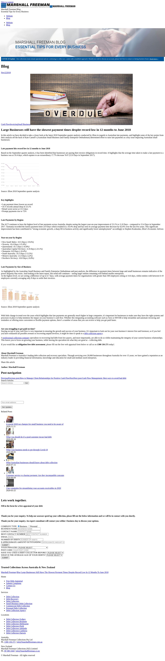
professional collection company (16, 338)
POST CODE (6, 550)
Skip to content (7, 2)
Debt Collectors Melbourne (17, 624)
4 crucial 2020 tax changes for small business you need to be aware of (34, 424)
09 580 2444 (9, 651)
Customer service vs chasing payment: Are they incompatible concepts (35, 475)
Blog (8, 588)
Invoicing (14, 124)
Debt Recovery (12, 599)
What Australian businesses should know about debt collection (31, 462)
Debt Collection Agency (16, 610)
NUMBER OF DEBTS (10, 539)
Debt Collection (12, 597)
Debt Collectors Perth (15, 626)
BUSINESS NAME (9, 529)
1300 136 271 (10, 642)
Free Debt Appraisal (14, 581)
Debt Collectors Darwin (16, 633)
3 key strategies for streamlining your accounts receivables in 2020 (33, 488)
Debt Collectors (12, 601)
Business (23, 526)
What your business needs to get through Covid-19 (27, 450)
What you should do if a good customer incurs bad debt (29, 437)
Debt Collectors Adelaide (16, 628)
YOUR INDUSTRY (9, 547)
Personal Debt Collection (16, 608)
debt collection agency (93, 333)
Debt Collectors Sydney (16, 619)
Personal (33, 526)
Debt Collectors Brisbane (16, 621)
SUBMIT (5, 545)
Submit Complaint (13, 583)
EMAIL (4, 537)
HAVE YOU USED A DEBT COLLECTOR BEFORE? (24, 552)
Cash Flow (5, 124)
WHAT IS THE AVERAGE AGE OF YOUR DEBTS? (23, 555)
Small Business (24, 124)
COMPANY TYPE (9, 526)
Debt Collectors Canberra (16, 631)
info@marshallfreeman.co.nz (28, 651)
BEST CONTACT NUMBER (13, 534)
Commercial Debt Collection (18, 606)
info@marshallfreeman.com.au (29, 642)
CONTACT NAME (9, 531)
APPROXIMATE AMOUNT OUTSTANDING (21, 542)
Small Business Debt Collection (19, 603)
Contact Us (10, 586)
